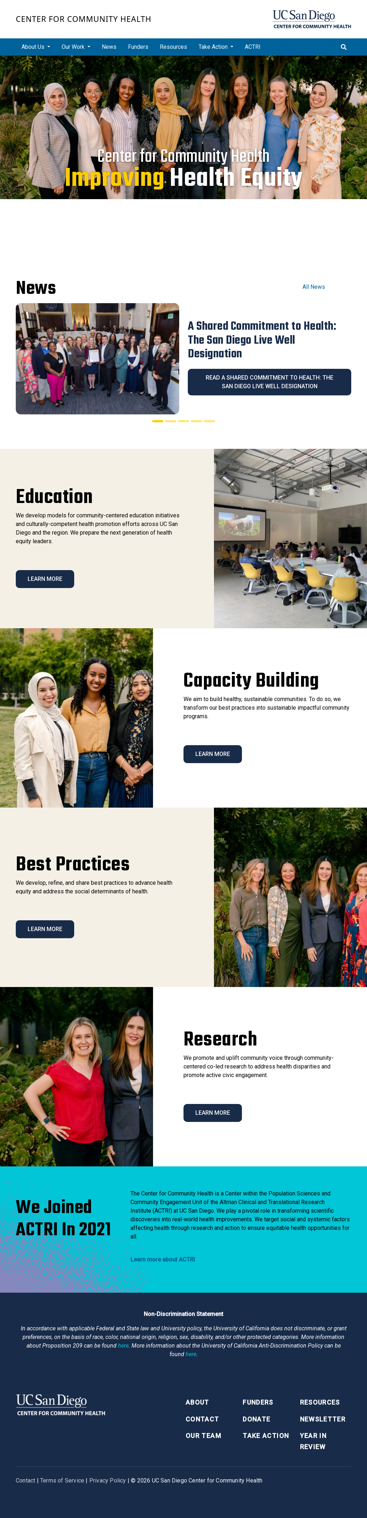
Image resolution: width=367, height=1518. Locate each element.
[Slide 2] (170, 421)
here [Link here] (123, 1345)
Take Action (266, 1435)
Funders (138, 46)
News (109, 46)
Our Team (203, 1435)
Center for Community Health (84, 19)
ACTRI (253, 46)
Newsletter (323, 1419)
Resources (173, 46)
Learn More (45, 578)
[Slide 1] (157, 421)
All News (313, 286)
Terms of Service (62, 1480)
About (197, 1402)
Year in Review (313, 1441)
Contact (202, 1419)
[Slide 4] (196, 421)
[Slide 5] (209, 421)
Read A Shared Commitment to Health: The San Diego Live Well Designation (269, 382)
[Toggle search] (343, 47)
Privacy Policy (107, 1480)
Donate (256, 1419)
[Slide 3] (183, 421)
